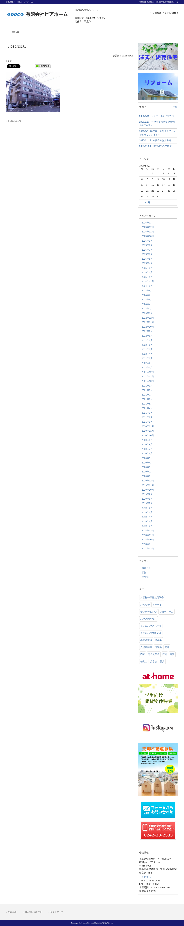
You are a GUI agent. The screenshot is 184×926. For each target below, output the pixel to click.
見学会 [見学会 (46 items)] (153, 661)
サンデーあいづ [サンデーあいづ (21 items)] (148, 611)
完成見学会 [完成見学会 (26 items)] (154, 654)
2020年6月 (147, 453)
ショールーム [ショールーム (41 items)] (167, 611)
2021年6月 (147, 399)
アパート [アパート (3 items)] (157, 604)
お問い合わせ (171, 13)
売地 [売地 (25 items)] (167, 647)
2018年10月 (148, 539)
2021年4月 (147, 408)
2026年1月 (147, 222)
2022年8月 (147, 335)
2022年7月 (147, 340)
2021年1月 (147, 421)
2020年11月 (148, 430)
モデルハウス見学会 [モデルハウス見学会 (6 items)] (150, 626)
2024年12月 (148, 281)
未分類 (145, 577)
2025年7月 (147, 249)
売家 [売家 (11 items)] (142, 654)
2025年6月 (147, 254)
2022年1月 (147, 367)
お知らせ (146, 568)
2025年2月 (147, 272)
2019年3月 (147, 521)
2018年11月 (148, 535)
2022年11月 (148, 322)
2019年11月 (148, 485)
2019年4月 (147, 517)
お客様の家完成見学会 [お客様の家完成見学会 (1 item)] (152, 597)
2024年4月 (147, 304)
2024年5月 (147, 299)
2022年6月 (147, 345)
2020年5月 (147, 458)
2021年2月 (147, 417)
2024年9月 (147, 286)
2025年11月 (148, 231)
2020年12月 (148, 426)
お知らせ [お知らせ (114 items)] (145, 604)
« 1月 (147, 202)
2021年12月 (148, 372)
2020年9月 (147, 440)
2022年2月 (147, 363)
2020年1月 (147, 476)
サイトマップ (56, 912)
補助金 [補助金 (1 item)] (143, 661)
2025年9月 (147, 240)
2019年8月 (147, 498)
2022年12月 (148, 317)
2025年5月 (147, 258)
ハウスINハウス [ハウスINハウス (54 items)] (148, 619)
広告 (144, 572)
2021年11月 (148, 376)
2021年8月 (147, 390)
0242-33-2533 (86, 10)
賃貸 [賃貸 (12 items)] (162, 661)
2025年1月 (147, 277)
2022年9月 (147, 331)
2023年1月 (147, 313)
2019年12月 (148, 480)
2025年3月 (147, 268)
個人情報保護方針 (33, 912)
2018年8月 (147, 544)
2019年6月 (147, 508)
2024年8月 (147, 290)
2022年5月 (147, 349)
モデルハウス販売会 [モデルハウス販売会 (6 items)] (150, 633)
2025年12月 (148, 227)
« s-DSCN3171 (13, 121)
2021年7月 (147, 394)
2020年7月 (147, 449)
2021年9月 (147, 385)
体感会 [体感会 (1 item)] (158, 640)
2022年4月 (147, 354)
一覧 (175, 107)
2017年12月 (148, 548)
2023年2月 (147, 308)
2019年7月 (147, 503)
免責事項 (12, 912)
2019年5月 (147, 512)
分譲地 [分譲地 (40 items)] (158, 647)
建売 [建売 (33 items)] (172, 654)
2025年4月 (147, 263)
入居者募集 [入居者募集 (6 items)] (146, 647)
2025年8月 (147, 245)
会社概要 (156, 13)
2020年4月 (147, 462)
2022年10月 (148, 326)
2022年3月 (147, 358)
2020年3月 (147, 467)
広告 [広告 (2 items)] (164, 654)
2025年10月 (148, 236)
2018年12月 (148, 530)
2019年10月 (148, 489)
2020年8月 (147, 444)
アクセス (146, 876)
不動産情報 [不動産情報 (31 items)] (146, 640)
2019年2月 (147, 526)
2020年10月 (148, 435)
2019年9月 (147, 494)
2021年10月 (148, 381)
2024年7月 (147, 295)
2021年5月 (147, 403)
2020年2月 (147, 471)
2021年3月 (147, 412)
